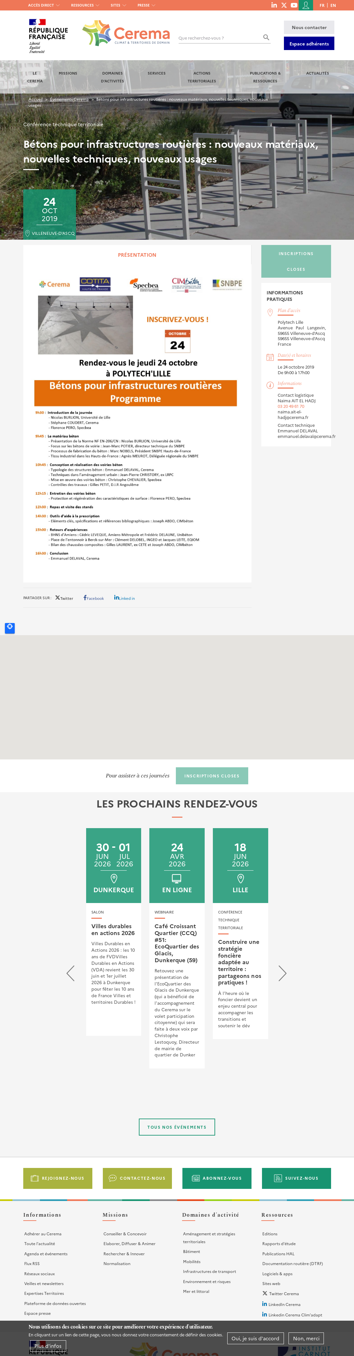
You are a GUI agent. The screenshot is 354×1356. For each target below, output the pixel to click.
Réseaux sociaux (39, 1273)
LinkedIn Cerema (285, 1304)
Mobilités (191, 1261)
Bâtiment (191, 1251)
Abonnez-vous (222, 1178)
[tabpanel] (137, 424)
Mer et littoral (196, 1291)
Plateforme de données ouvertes (55, 1303)
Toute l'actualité (39, 1243)
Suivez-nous (302, 1178)
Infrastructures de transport (209, 1271)
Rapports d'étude (279, 1243)
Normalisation (116, 1263)
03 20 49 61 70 (291, 406)
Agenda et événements (45, 1253)
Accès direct (41, 5)
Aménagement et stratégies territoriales (209, 1237)
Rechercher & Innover (124, 1253)
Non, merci (306, 1338)
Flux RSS (32, 1263)
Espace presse (37, 1313)
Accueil (35, 99)
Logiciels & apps (277, 1273)
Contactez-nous (142, 1178)
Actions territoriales (202, 76)
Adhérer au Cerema (43, 1233)
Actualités (317, 73)
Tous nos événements (176, 1127)
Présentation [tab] (137, 254)
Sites (115, 5)
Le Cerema (35, 76)
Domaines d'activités (112, 76)
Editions (269, 1233)
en (333, 5)
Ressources (82, 5)
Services (157, 73)
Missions (68, 73)
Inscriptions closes (296, 261)
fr (322, 5)
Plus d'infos (48, 1345)
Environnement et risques (207, 1281)
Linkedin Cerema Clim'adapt (295, 1314)
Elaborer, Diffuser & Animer (129, 1243)
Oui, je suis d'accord (255, 1338)
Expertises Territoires (44, 1293)
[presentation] (70, 974)
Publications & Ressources (265, 76)
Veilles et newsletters (44, 1283)
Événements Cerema (69, 99)
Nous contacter (309, 27)
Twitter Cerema (284, 1293)
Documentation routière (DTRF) (292, 1263)
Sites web (271, 1283)
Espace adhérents (309, 43)
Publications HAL (278, 1253)
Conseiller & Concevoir (125, 1233)
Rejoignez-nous (63, 1178)
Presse (144, 5)
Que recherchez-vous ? (201, 37)
